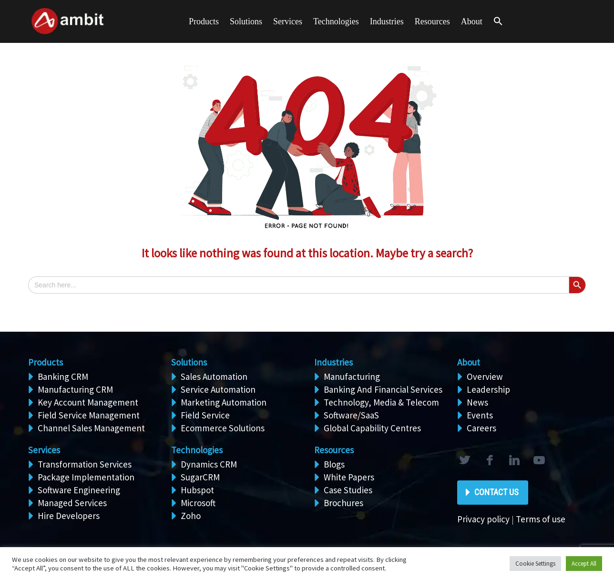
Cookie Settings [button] (535, 564)
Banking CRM (63, 376)
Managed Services (72, 503)
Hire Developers (69, 515)
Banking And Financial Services (383, 389)
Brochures (343, 503)
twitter (464, 460)
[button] (498, 21)
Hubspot (197, 490)
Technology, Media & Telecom (381, 402)
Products (204, 21)
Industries (387, 21)
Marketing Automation (223, 402)
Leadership (488, 389)
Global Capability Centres (372, 428)
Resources (432, 21)
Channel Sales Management (91, 428)
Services (44, 450)
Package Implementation (86, 477)
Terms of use (540, 519)
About (471, 21)
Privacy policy (483, 519)
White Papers (349, 477)
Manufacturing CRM (75, 389)
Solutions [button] (246, 21)
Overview (485, 376)
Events (480, 415)
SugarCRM (200, 477)
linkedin (514, 460)
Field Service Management (89, 415)
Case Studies (348, 490)
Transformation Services (85, 464)
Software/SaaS (351, 415)
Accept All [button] (584, 564)
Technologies (336, 21)
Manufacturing (352, 376)
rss (539, 460)
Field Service (205, 415)
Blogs (334, 464)
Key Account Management (88, 402)
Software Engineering (79, 490)
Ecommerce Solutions (223, 428)
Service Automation (218, 389)
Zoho (191, 515)
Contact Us (496, 492)
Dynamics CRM (209, 464)
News (477, 402)
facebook (489, 460)
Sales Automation (214, 376)
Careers (481, 428)
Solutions (189, 362)
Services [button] (287, 21)
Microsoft (198, 503)
